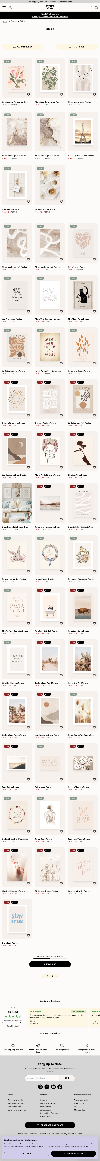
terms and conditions (27, 1134)
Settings (27, 1154)
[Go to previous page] (43, 976)
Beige (22, 21)
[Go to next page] (57, 976)
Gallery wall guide (15, 1100)
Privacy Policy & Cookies (71, 1134)
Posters (14, 21)
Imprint (55, 1134)
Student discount (47, 1116)
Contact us (79, 1103)
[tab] (90, 7)
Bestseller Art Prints (16, 1103)
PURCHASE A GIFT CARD (50, 1125)
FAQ (75, 1106)
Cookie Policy (44, 1134)
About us (44, 1100)
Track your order (81, 1100)
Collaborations (46, 1110)
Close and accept (73, 1154)
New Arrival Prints (15, 1106)
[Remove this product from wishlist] (28, 94)
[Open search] (10, 7)
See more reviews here (50, 1033)
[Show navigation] (4, 7)
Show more (50, 964)
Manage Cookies (81, 1110)
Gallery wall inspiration (17, 1110)
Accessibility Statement (50, 1113)
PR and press (45, 1106)
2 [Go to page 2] (52, 976)
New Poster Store (47, 1103)
